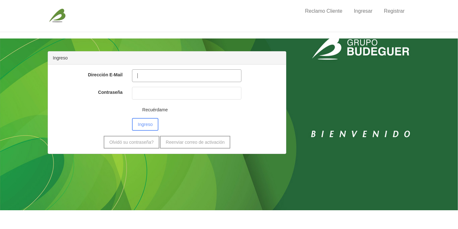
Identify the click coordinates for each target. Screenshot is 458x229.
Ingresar (363, 11)
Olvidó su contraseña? (131, 142)
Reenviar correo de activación (195, 142)
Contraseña (110, 92)
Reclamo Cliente (323, 11)
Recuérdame (155, 109)
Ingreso (145, 124)
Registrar (394, 11)
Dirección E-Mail (105, 74)
